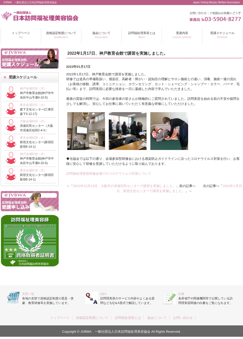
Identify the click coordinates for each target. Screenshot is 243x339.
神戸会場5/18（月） (33, 154)
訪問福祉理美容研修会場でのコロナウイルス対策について (108, 173)
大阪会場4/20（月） (33, 121)
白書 (181, 294)
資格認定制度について (61, 35)
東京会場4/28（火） (33, 137)
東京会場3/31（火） (33, 105)
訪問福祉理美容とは (141, 35)
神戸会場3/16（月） (33, 88)
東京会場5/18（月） (33, 170)
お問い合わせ (183, 318)
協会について (101, 35)
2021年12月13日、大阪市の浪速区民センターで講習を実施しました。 (124, 186)
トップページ (21, 35)
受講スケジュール (222, 35)
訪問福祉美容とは (128, 318)
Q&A (103, 294)
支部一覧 (28, 294)
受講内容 (182, 35)
